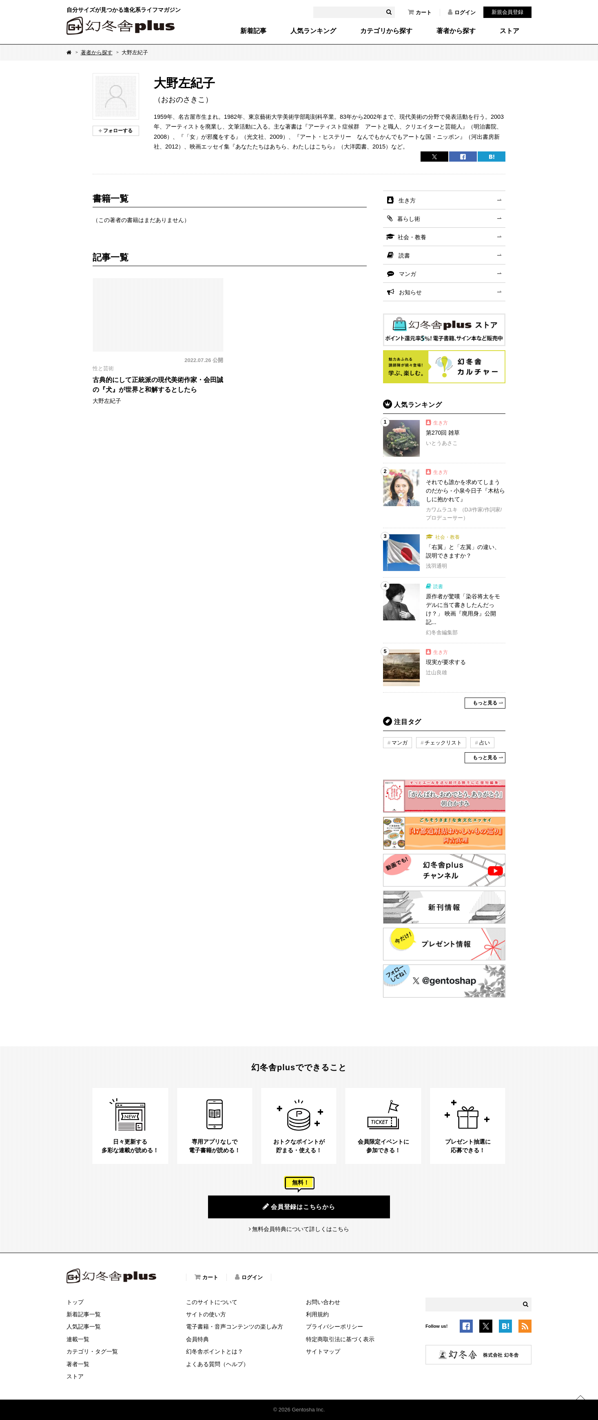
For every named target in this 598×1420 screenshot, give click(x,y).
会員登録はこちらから (299, 1206)
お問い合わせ (323, 1302)
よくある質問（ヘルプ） (217, 1364)
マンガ (407, 274)
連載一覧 (77, 1339)
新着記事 (253, 31)
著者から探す (456, 31)
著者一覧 (77, 1364)
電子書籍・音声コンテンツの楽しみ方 (234, 1326)
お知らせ (410, 292)
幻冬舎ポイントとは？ (214, 1351)
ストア (509, 31)
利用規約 (317, 1314)
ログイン (462, 12)
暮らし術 (408, 219)
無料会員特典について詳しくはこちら (300, 1229)
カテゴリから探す (386, 31)
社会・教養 (412, 237)
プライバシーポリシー (334, 1326)
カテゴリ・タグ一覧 (92, 1351)
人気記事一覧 (83, 1326)
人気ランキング (313, 31)
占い (484, 743)
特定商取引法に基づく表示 (340, 1339)
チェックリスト (443, 743)
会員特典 (197, 1339)
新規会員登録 (507, 12)
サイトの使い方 (206, 1314)
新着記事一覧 (83, 1314)
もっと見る (485, 703)
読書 (404, 255)
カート (420, 12)
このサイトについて (211, 1302)
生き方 (407, 200)
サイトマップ (323, 1351)
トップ (75, 1302)
